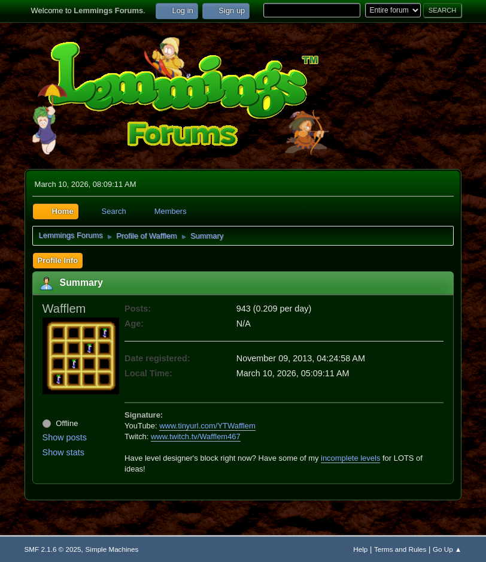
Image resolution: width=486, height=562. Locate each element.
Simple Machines (112, 549)
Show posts (64, 437)
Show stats (63, 452)
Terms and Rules (400, 549)
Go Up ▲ (447, 549)
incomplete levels (350, 458)
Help (360, 549)
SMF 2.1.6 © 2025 (53, 549)
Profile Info (58, 260)
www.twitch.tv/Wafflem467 (196, 436)
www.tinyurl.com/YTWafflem (207, 425)
